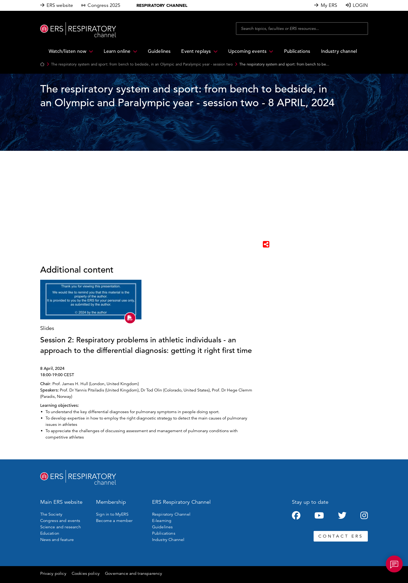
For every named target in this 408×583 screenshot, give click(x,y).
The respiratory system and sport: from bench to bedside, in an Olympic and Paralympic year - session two (142, 64)
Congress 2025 (104, 5)
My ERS (329, 5)
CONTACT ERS (340, 536)
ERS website (60, 5)
